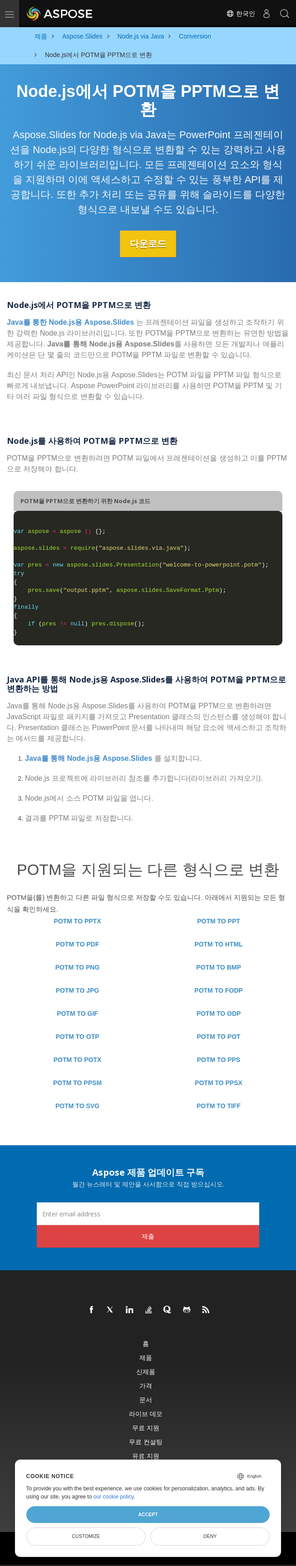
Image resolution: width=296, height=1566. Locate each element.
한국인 (240, 14)
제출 (148, 1236)
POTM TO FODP (218, 990)
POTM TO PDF (77, 944)
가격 (145, 1385)
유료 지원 (145, 1455)
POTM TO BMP (218, 967)
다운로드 (148, 244)
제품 (145, 1357)
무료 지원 (145, 1427)
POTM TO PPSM (77, 1082)
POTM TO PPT (218, 921)
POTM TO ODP (219, 1013)
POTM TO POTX (78, 1059)
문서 (145, 1399)
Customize (86, 1536)
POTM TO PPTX (77, 921)
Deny (210, 1536)
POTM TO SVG (77, 1106)
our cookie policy (114, 1497)
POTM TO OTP (77, 1036)
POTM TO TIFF (219, 1106)
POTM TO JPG (77, 990)
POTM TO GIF (77, 1013)
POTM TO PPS (218, 1059)
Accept (148, 1514)
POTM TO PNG (77, 967)
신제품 (145, 1371)
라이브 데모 (146, 1413)
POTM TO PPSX (218, 1082)
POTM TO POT (218, 1036)
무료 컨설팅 (146, 1441)
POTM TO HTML (218, 944)
